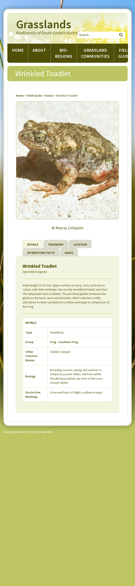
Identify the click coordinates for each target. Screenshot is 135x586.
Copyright (8, 432)
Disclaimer (23, 432)
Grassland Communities (95, 53)
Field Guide (34, 95)
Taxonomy (56, 244)
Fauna (49, 95)
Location (80, 244)
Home (18, 50)
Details (32, 244)
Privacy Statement (41, 432)
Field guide (124, 53)
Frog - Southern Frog (64, 342)
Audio (69, 253)
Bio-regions (63, 53)
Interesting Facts (41, 253)
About (39, 50)
